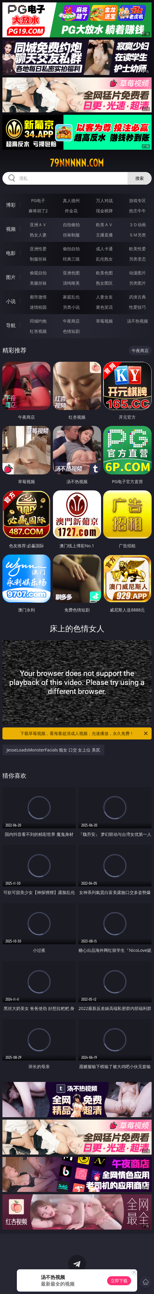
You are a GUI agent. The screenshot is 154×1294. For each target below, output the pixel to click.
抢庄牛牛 (137, 211)
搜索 (139, 178)
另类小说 (71, 307)
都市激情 (38, 297)
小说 (11, 301)
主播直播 (104, 235)
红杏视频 (38, 331)
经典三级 (71, 259)
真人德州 (71, 200)
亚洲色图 (71, 273)
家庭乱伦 (71, 297)
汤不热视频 (137, 321)
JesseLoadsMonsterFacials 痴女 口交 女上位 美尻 (53, 750)
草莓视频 (104, 321)
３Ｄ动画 (137, 224)
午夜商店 (71, 321)
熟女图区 (104, 283)
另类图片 (137, 283)
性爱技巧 (137, 307)
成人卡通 (104, 249)
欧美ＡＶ (104, 224)
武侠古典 (137, 297)
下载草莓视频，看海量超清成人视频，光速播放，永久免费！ (84, 733)
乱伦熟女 (104, 259)
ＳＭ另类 (137, 235)
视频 (11, 229)
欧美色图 (104, 273)
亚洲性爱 (38, 249)
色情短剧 (71, 331)
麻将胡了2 (38, 211)
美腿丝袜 (38, 283)
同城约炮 (38, 321)
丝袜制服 (71, 235)
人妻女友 (104, 297)
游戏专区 (137, 200)
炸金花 (71, 211)
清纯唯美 (71, 283)
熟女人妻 (38, 235)
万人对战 (104, 200)
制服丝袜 (38, 259)
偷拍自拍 (71, 249)
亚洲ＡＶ (38, 224)
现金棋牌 (104, 211)
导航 (11, 325)
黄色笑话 (104, 307)
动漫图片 (137, 273)
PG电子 (38, 200)
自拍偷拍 (71, 224)
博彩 (11, 205)
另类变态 (137, 259)
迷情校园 (38, 307)
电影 (11, 253)
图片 (11, 277)
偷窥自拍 (38, 273)
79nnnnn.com (77, 163)
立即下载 (119, 1280)
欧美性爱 (137, 249)
